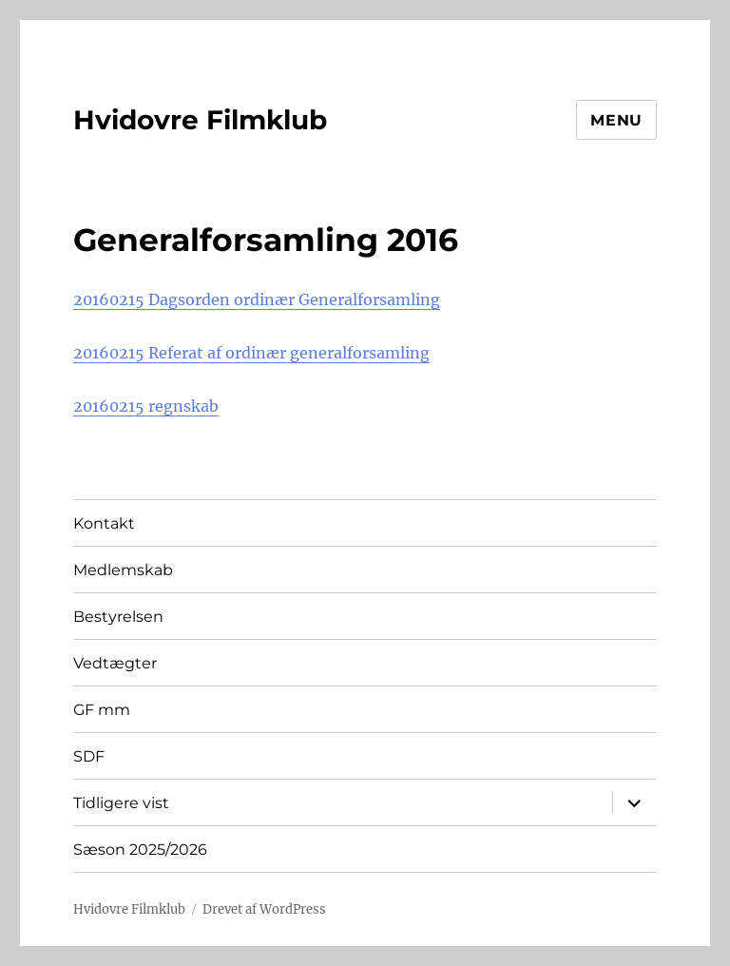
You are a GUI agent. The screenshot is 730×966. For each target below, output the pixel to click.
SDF (89, 756)
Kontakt (104, 523)
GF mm (101, 710)
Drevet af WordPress (264, 909)
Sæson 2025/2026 (140, 849)
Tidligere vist (121, 803)
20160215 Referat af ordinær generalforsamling (251, 352)
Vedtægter (115, 663)
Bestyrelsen (118, 617)
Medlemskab (123, 570)
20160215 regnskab (146, 405)
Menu (616, 120)
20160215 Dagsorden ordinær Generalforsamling (256, 299)
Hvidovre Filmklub (200, 120)
